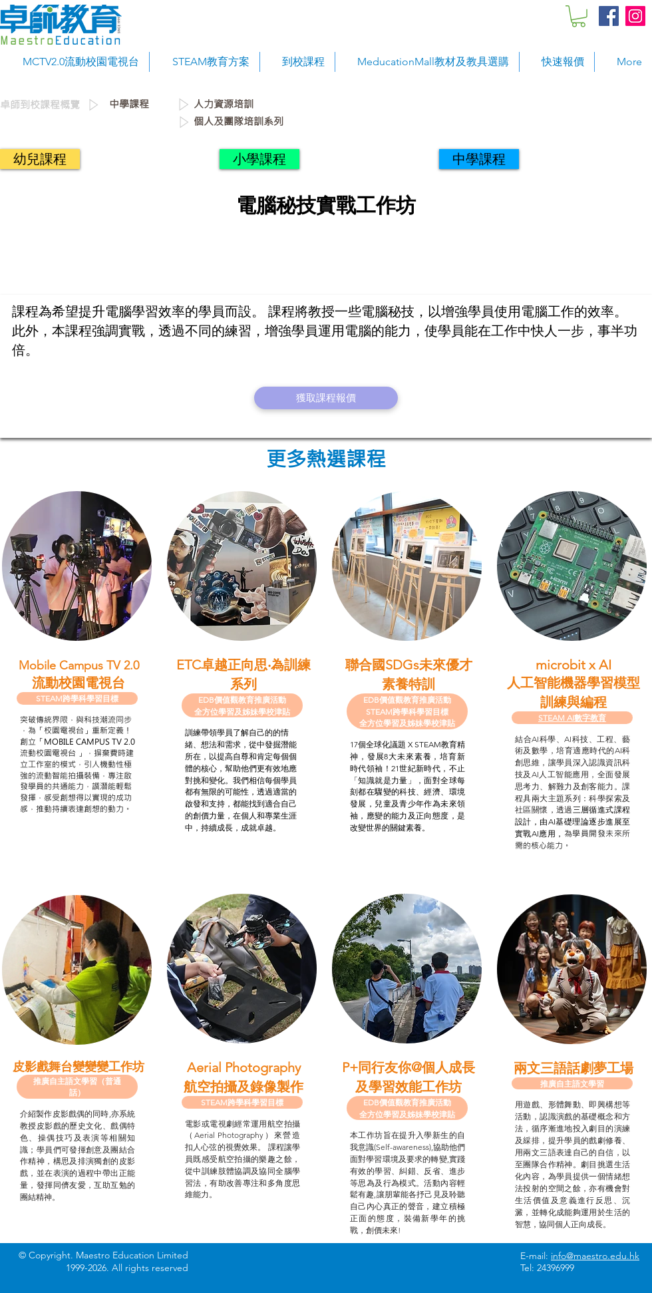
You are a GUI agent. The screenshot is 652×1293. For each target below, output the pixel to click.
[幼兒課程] (40, 159)
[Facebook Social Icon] (609, 16)
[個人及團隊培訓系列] (418, 121)
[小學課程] (259, 159)
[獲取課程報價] (326, 398)
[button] (578, 16)
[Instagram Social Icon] (635, 16)
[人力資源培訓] (285, 104)
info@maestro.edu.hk (595, 1256)
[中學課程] (142, 104)
